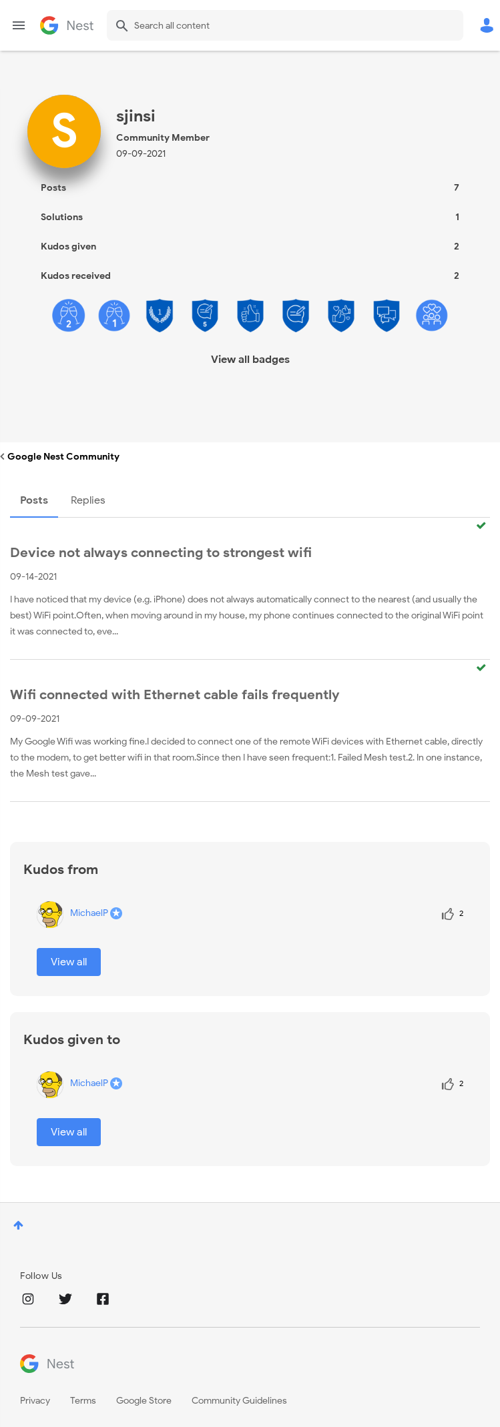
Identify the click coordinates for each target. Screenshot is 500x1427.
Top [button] (18, 1225)
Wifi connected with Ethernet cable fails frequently (175, 694)
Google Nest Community (66, 25)
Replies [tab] (88, 500)
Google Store (144, 1400)
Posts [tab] (34, 500)
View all (69, 962)
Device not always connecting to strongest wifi (161, 552)
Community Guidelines (239, 1400)
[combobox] (285, 25)
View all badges (250, 359)
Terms (83, 1400)
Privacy (35, 1400)
